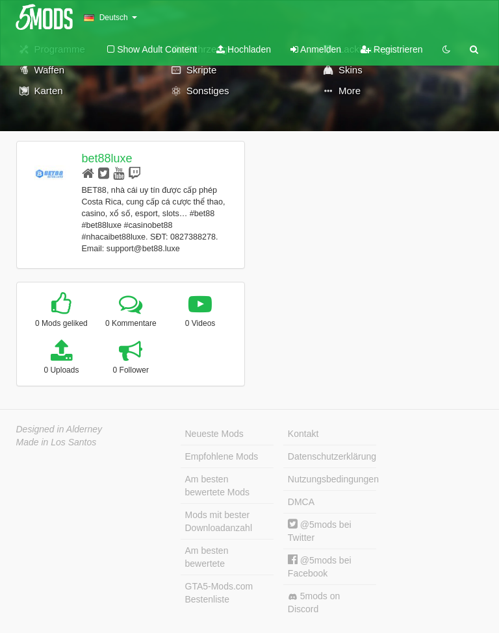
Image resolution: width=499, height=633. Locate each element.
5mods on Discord (314, 602)
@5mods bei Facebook (320, 566)
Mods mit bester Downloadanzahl (219, 521)
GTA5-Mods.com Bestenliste (219, 592)
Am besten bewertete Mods (217, 485)
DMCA (301, 502)
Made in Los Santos (56, 442)
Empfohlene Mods (222, 456)
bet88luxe (106, 158)
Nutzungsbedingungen (332, 479)
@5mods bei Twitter (320, 531)
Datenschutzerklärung (332, 456)
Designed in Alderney (59, 429)
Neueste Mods (214, 433)
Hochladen (243, 49)
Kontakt (303, 433)
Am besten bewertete (207, 557)
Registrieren (391, 49)
